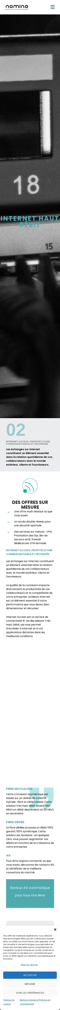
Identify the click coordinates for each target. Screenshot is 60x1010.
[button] (55, 929)
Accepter (30, 975)
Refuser (30, 984)
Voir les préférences (30, 992)
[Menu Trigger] (52, 6)
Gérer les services (29, 964)
